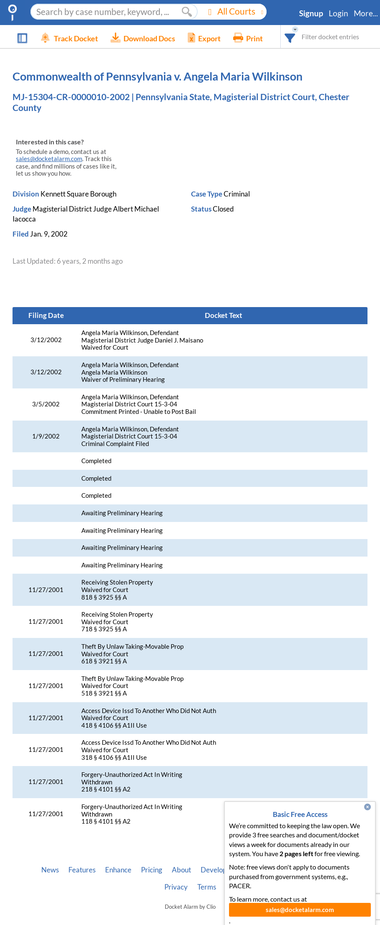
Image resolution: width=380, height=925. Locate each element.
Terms (206, 887)
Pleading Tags (318, 870)
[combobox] (290, 36)
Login (338, 13)
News (50, 870)
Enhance (118, 870)
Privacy (176, 887)
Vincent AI (271, 870)
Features (82, 870)
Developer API (223, 870)
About (181, 870)
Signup (311, 13)
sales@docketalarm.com (49, 158)
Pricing (151, 870)
